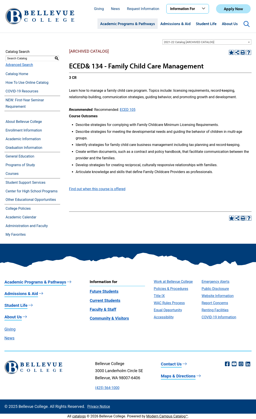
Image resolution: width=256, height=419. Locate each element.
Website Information (218, 296)
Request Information (143, 9)
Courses (12, 174)
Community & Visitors (109, 318)
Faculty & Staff (103, 309)
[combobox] (207, 42)
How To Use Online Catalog (27, 82)
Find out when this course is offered (97, 189)
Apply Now (233, 8)
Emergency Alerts (215, 281)
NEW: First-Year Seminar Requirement (25, 103)
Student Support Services (26, 182)
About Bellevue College (24, 122)
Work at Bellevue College (173, 281)
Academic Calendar (21, 217)
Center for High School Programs (32, 191)
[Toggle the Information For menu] (204, 9)
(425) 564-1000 (107, 388)
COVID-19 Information (219, 317)
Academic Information (23, 139)
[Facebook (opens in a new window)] (227, 364)
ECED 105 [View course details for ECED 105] (127, 110)
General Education (20, 156)
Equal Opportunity (168, 310)
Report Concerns (215, 303)
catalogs (79, 416)
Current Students (105, 300)
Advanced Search (19, 65)
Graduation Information (24, 148)
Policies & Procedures (171, 289)
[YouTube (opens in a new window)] (234, 364)
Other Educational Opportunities (31, 200)
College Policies (18, 208)
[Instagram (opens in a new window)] (241, 364)
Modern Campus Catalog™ (167, 416)
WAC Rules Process (169, 303)
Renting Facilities (215, 310)
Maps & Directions (178, 376)
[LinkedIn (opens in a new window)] (248, 364)
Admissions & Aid (175, 23)
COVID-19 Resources (22, 91)
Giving (99, 9)
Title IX (159, 296)
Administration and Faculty (27, 226)
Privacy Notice (98, 406)
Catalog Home (17, 74)
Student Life (206, 23)
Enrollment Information (24, 130)
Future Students (104, 291)
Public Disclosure (215, 289)
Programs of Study (20, 165)
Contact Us (171, 364)
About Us (230, 23)
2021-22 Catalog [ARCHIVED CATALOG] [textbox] (189, 42)
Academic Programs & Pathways (127, 23)
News (115, 9)
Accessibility (164, 317)
